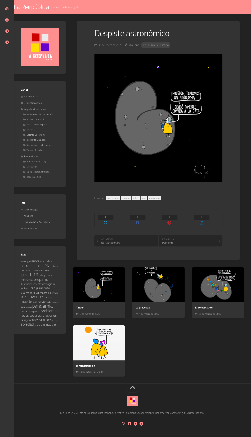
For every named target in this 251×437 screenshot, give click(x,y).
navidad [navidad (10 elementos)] (46, 302)
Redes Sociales (33, 177)
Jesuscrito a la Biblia (35, 140)
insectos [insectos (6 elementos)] (38, 284)
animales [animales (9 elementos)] (46, 261)
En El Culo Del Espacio (156, 45)
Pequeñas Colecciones (35, 109)
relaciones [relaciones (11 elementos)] (49, 316)
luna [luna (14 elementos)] (54, 288)
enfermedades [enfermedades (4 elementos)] (28, 280)
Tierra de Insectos (34, 150)
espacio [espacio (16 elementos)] (41, 279)
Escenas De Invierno (36, 135)
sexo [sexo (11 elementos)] (34, 320)
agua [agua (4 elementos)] (28, 262)
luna (144, 198)
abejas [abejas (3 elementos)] (23, 262)
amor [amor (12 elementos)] (35, 261)
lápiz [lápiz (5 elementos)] (23, 293)
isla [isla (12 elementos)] (32, 288)
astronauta (113, 198)
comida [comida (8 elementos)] (25, 270)
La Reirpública (38, 7)
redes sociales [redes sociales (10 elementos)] (31, 316)
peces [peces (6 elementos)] (24, 311)
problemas (154, 198)
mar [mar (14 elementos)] (36, 292)
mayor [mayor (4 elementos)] (55, 293)
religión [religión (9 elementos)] (26, 320)
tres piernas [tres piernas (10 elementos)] (42, 325)
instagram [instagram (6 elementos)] (49, 284)
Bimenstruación (85, 360)
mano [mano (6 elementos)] (29, 293)
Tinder (80, 302)
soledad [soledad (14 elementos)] (27, 324)
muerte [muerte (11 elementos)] (26, 302)
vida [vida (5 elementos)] (54, 325)
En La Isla (30, 130)
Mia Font (134, 45)
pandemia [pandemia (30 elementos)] (42, 306)
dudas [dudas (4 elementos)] (50, 275)
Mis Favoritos (31, 228)
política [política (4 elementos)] (36, 311)
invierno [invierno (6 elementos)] (25, 288)
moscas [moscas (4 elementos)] (48, 297)
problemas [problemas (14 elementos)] (49, 311)
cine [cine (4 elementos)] (56, 266)
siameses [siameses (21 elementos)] (48, 320)
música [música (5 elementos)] (36, 302)
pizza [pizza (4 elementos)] (30, 311)
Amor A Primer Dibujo (36, 161)
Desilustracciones (33, 103)
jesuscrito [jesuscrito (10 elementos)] (43, 288)
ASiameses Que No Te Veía (39, 114)
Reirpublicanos (31, 156)
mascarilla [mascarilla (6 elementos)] (46, 293)
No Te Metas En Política (37, 172)
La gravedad (143, 302)
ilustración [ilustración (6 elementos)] (27, 284)
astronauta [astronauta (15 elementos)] (30, 266)
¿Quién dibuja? (31, 209)
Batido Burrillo (31, 96)
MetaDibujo (32, 167)
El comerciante (204, 302)
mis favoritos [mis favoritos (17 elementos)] (32, 296)
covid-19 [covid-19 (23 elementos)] (29, 275)
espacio (125, 198)
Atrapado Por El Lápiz (36, 119)
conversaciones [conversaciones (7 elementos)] (40, 270)
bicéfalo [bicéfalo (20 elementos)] (46, 266)
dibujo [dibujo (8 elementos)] (42, 275)
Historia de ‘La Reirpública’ (37, 222)
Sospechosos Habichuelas (38, 145)
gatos (135, 198)
